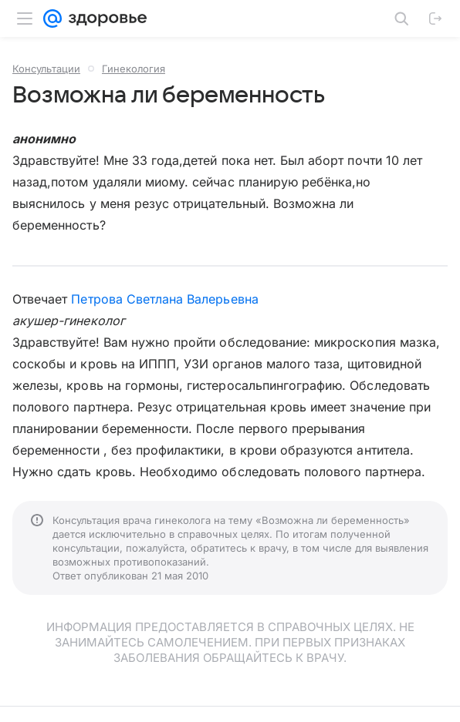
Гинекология (133, 68)
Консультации (46, 68)
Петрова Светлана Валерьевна (164, 299)
